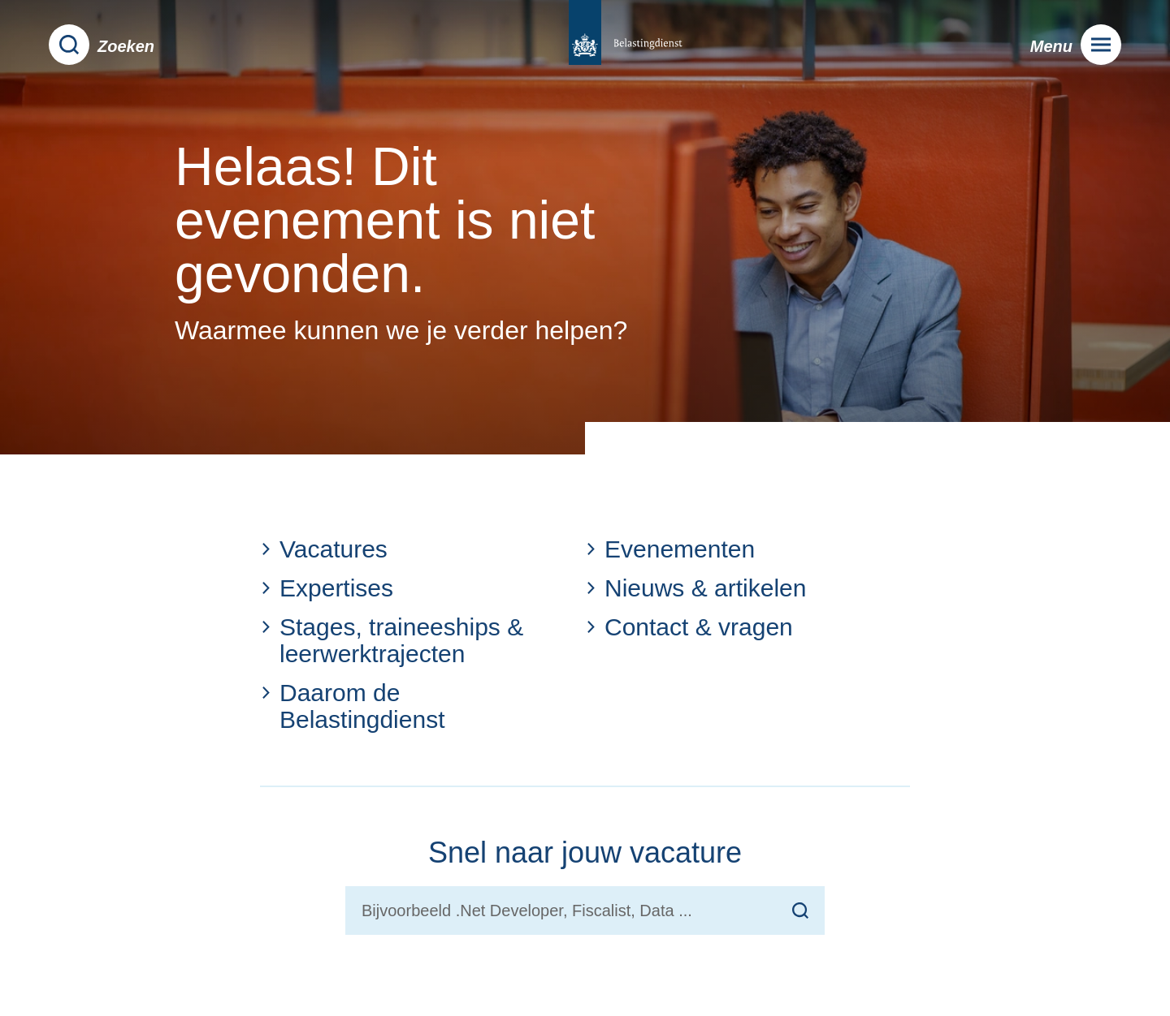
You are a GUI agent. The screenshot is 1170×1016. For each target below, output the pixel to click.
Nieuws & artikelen (695, 588)
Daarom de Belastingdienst (352, 706)
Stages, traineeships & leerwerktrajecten (391, 640)
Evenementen (670, 549)
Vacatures (324, 549)
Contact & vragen (689, 626)
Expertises (326, 588)
